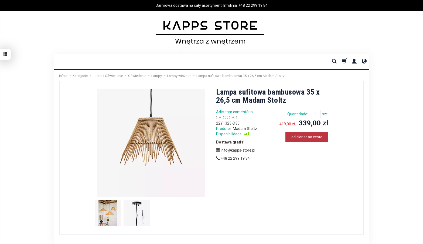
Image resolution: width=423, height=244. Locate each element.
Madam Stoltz (245, 128)
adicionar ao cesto (306, 137)
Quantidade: (297, 114)
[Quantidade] (315, 114)
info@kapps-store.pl (235, 150)
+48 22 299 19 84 (253, 5)
